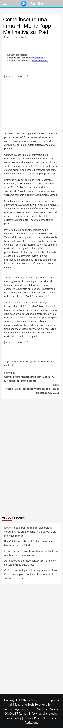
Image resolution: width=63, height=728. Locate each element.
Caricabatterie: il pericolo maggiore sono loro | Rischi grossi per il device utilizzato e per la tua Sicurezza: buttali (31, 574)
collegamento (17, 361)
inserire (41, 361)
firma (27, 361)
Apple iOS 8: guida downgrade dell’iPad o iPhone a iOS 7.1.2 (31, 388)
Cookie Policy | (14, 718)
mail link (50, 361)
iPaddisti (30, 208)
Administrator (21, 37)
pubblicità (9, 365)
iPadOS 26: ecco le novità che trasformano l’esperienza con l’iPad (29, 543)
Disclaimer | (51, 718)
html (33, 361)
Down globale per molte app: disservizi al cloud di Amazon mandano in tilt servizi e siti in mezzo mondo (30, 531)
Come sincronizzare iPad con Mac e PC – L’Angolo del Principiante (31, 376)
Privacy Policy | (34, 718)
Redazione (31, 722)
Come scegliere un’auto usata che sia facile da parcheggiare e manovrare (31, 552)
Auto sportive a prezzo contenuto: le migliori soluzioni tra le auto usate (30, 562)
